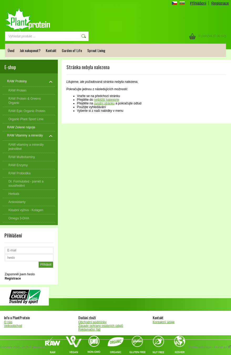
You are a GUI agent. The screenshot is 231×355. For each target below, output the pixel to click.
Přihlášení (198, 3)
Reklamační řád (89, 329)
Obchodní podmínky (92, 322)
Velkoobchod (13, 326)
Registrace (220, 3)
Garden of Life (72, 50)
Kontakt (51, 50)
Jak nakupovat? (30, 50)
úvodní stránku (104, 103)
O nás (8, 322)
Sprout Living (96, 50)
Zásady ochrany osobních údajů (100, 326)
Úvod (11, 50)
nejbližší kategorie (106, 100)
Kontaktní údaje (163, 322)
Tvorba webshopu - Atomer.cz (209, 347)
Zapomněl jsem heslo (20, 274)
